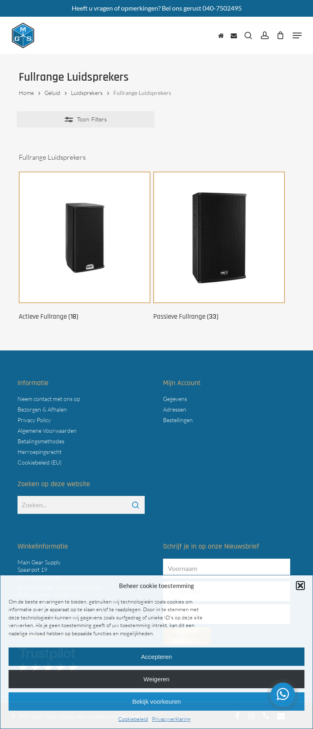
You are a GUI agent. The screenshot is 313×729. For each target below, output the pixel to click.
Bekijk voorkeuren (156, 701)
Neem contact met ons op (49, 398)
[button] (300, 585)
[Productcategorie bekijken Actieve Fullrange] (84, 248)
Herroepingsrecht (40, 451)
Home (26, 92)
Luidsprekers (87, 92)
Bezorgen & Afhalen (42, 409)
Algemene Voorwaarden (47, 430)
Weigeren (156, 679)
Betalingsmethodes (41, 441)
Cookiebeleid (133, 719)
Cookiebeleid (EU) (40, 462)
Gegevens (175, 398)
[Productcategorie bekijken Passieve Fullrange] (219, 248)
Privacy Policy (34, 419)
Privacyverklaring (171, 719)
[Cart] (281, 35)
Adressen (174, 409)
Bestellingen (178, 419)
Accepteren (156, 656)
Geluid (52, 92)
